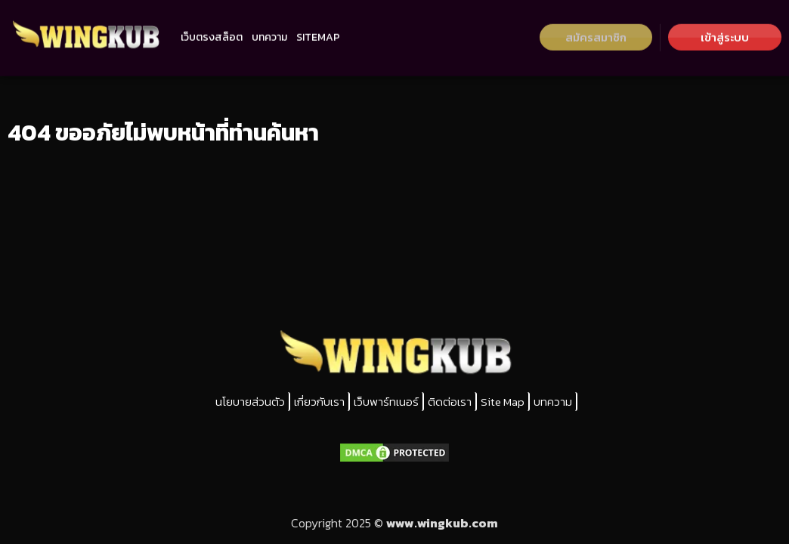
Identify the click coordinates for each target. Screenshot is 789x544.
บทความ (269, 31)
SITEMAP (318, 31)
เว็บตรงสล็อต (212, 31)
